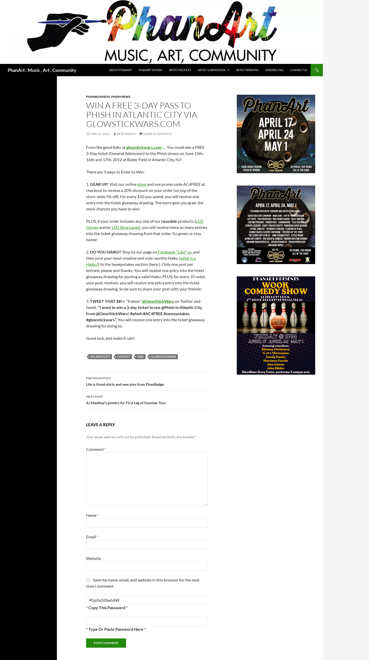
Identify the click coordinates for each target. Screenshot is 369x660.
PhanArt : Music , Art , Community (42, 70)
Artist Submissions (212, 70)
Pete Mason (126, 134)
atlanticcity (100, 356)
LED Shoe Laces (125, 227)
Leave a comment (158, 134)
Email (92, 536)
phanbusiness (98, 97)
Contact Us (298, 70)
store (142, 184)
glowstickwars (163, 356)
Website (93, 558)
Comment (96, 449)
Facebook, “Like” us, (175, 251)
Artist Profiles (180, 70)
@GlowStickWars (158, 301)
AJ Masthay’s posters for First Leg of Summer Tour (147, 399)
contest (123, 356)
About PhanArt (120, 70)
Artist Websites (247, 70)
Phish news (120, 97)
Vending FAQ (274, 70)
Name (92, 515)
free (140, 356)
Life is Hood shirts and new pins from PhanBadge (147, 380)
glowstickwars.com (143, 147)
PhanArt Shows (150, 70)
